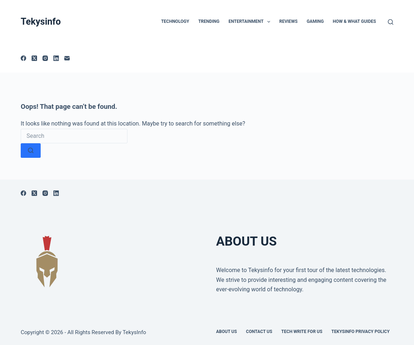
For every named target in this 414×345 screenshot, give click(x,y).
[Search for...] (74, 136)
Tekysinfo (41, 21)
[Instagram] (45, 58)
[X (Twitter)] (34, 58)
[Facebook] (23, 58)
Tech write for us (301, 331)
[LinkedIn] (56, 58)
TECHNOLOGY (175, 21)
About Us (226, 331)
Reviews (288, 21)
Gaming (315, 21)
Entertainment (250, 21)
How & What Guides (354, 21)
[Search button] (31, 150)
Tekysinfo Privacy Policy (361, 331)
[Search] (390, 22)
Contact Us (259, 331)
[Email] (67, 58)
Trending (208, 21)
